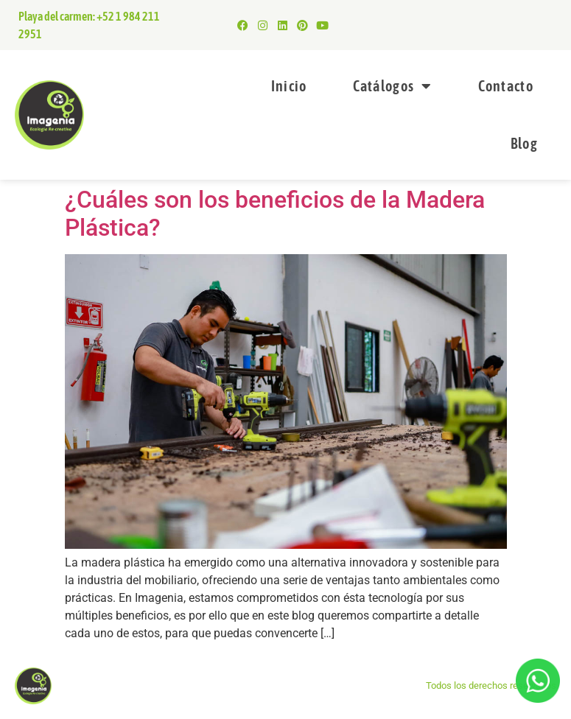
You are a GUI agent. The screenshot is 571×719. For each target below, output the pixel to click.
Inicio (289, 85)
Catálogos (392, 86)
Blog (524, 143)
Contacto (505, 85)
